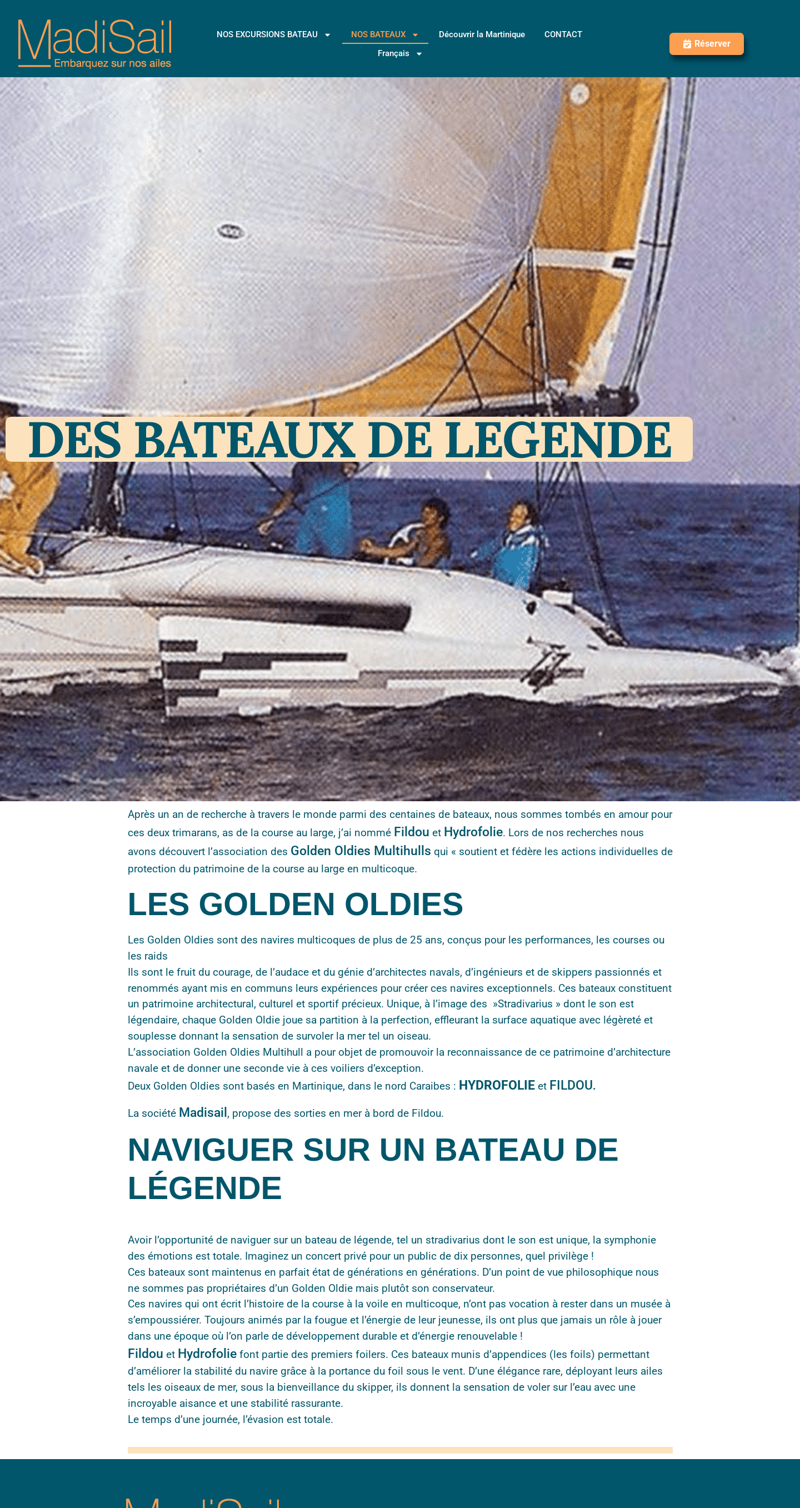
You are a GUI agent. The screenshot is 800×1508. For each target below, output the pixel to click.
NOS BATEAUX (385, 34)
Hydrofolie (473, 832)
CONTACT (563, 34)
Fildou (411, 832)
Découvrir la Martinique (482, 34)
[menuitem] (400, 53)
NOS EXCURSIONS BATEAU (274, 34)
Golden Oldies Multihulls (361, 850)
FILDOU (571, 1085)
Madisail (203, 1112)
